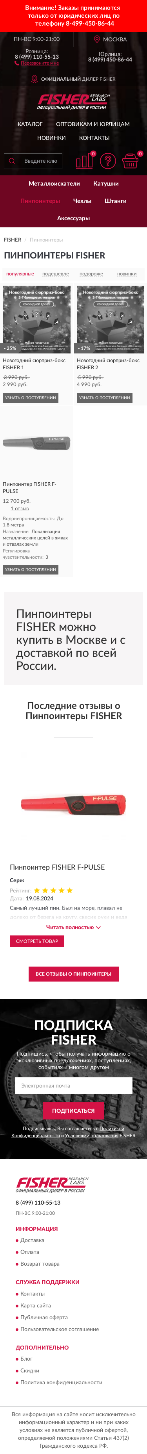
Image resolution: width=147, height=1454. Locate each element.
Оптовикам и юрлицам (93, 124)
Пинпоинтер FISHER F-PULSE (57, 867)
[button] (37, 62)
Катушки (106, 184)
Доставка (32, 1241)
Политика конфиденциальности (61, 1382)
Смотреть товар (37, 941)
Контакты (94, 138)
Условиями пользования (91, 1135)
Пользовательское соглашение (59, 1329)
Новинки (51, 138)
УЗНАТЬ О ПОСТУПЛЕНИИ (30, 398)
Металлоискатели (54, 184)
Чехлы (82, 201)
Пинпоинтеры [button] (40, 201)
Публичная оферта (44, 1317)
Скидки (29, 1371)
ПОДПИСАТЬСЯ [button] (73, 1111)
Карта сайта (35, 1306)
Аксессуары (73, 218)
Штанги (116, 201)
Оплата (29, 1252)
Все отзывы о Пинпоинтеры (73, 974)
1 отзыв (20, 508)
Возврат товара (40, 1264)
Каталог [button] (30, 124)
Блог (26, 1359)
